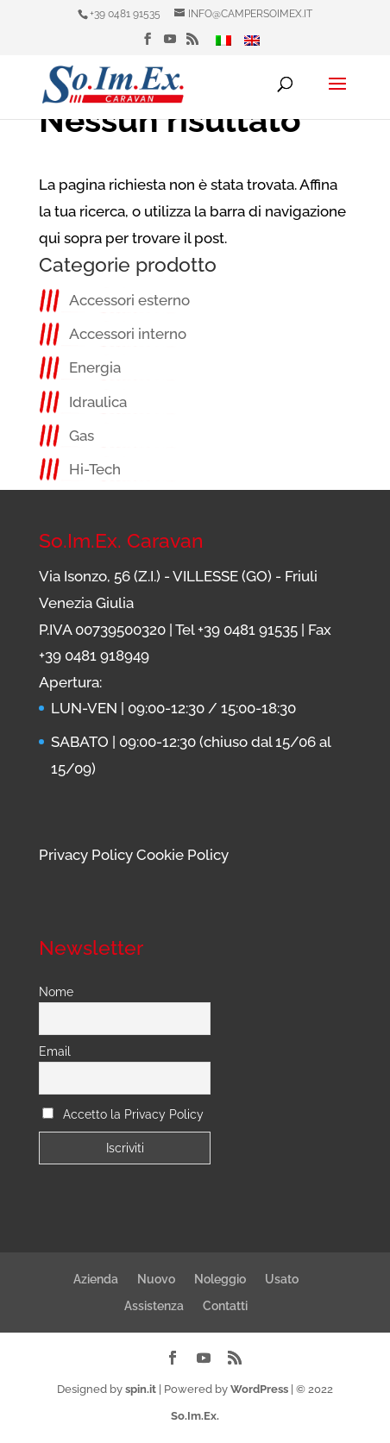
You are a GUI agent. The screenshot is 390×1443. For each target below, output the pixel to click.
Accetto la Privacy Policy (133, 1114)
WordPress (259, 1389)
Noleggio (220, 1279)
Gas (81, 435)
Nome (56, 992)
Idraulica (98, 402)
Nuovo (156, 1279)
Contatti (225, 1306)
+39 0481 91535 (125, 14)
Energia (95, 367)
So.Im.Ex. (195, 1415)
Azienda (95, 1279)
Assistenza (154, 1306)
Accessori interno (127, 333)
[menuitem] (223, 45)
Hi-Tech (95, 469)
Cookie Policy (182, 854)
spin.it (140, 1389)
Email (55, 1051)
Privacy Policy (86, 854)
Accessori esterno (129, 300)
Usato (282, 1279)
